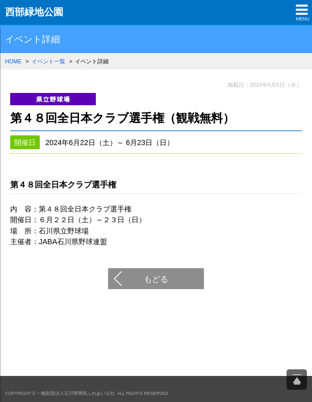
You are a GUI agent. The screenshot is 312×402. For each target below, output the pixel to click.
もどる (156, 278)
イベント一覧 (48, 61)
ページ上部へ (297, 379)
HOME (13, 61)
